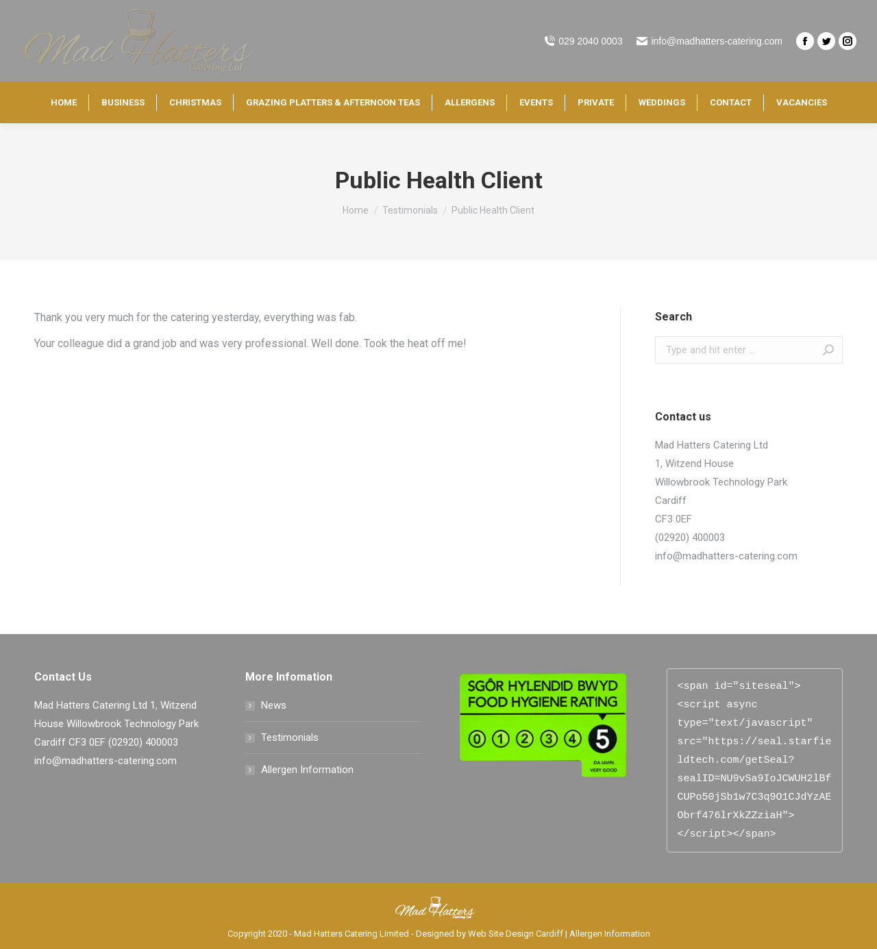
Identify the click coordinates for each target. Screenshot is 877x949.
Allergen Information (307, 769)
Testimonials (290, 737)
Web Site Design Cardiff (515, 933)
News (273, 705)
